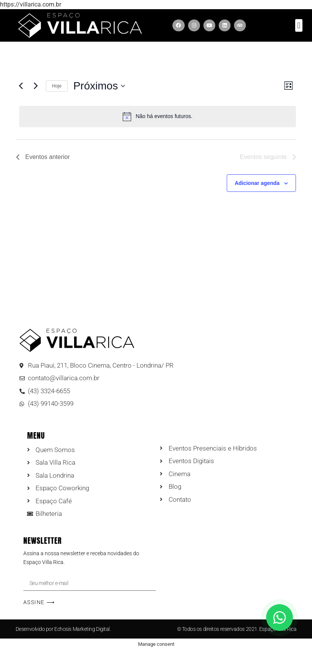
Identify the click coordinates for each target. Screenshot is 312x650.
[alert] (157, 116)
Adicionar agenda (257, 183)
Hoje (57, 86)
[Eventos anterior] (20, 86)
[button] (298, 25)
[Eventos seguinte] (35, 86)
